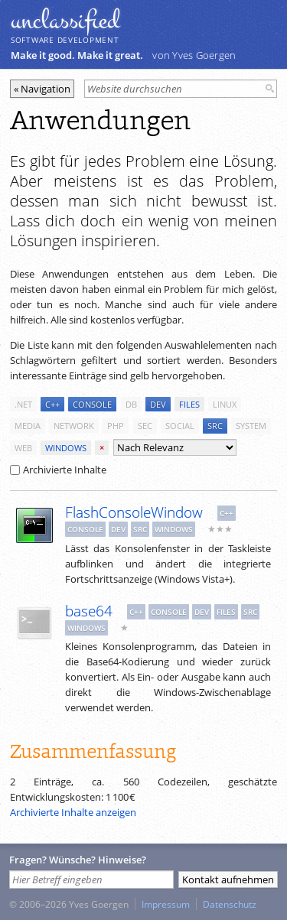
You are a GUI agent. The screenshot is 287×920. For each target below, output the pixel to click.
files (189, 404)
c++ (52, 404)
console (92, 404)
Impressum (166, 904)
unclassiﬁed (65, 21)
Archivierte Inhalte (58, 469)
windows (65, 447)
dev (158, 404)
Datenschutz (229, 904)
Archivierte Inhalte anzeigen (73, 812)
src (215, 425)
